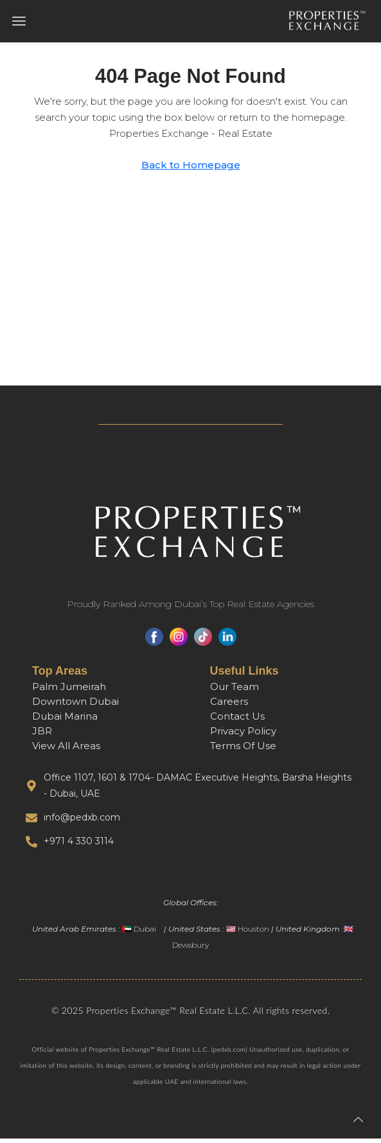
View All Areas (66, 750)
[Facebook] (154, 641)
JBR (42, 735)
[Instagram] (179, 641)
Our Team (234, 691)
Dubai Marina (65, 720)
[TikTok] (203, 641)
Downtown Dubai (75, 706)
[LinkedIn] (227, 641)
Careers (229, 706)
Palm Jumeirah (69, 691)
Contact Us (237, 720)
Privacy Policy (243, 735)
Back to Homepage (190, 169)
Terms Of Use (243, 750)
